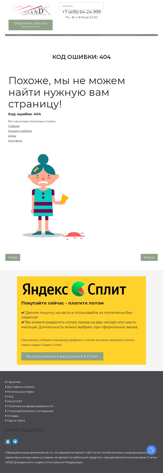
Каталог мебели (20, 130)
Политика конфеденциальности (30, 406)
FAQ (10, 396)
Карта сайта (16, 420)
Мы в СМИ (14, 401)
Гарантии (14, 382)
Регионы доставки (20, 391)
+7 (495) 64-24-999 (81, 11)
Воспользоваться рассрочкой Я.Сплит (62, 356)
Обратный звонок (30, 24)
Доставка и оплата (20, 386)
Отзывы (13, 415)
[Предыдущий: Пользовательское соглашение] (12, 257)
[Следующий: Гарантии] (149, 257)
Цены (12, 135)
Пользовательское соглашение (30, 411)
